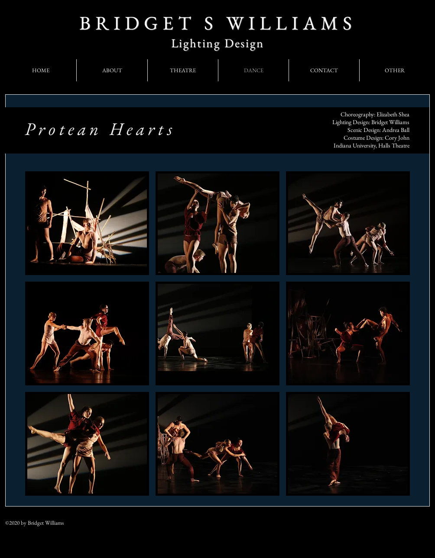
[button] (87, 223)
